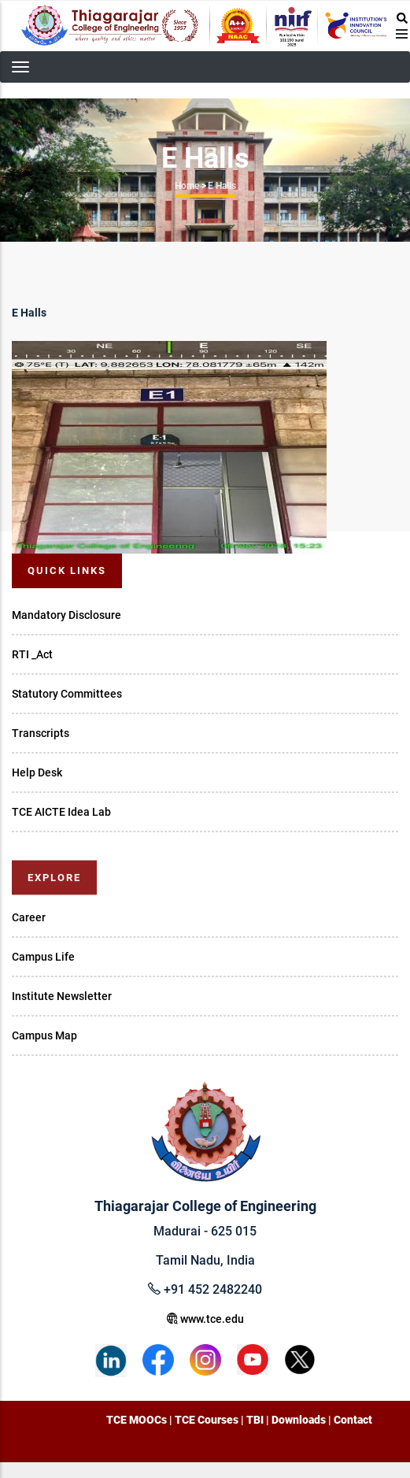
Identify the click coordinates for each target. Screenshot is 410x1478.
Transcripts (40, 733)
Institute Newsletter (62, 996)
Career (29, 917)
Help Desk (37, 772)
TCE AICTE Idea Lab (61, 812)
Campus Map (44, 1035)
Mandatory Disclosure (66, 615)
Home (187, 185)
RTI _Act (32, 654)
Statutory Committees (67, 693)
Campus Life (43, 956)
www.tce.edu (205, 1319)
